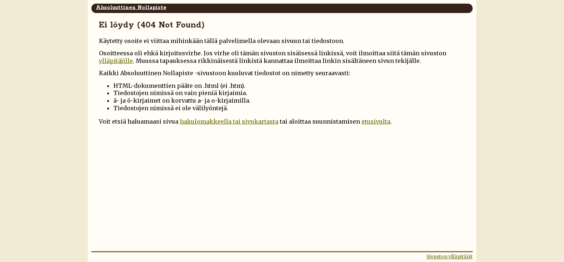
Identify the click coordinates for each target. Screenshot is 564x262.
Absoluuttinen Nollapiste (131, 7)
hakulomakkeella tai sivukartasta (229, 121)
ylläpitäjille (116, 60)
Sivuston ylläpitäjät (449, 257)
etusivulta (375, 121)
